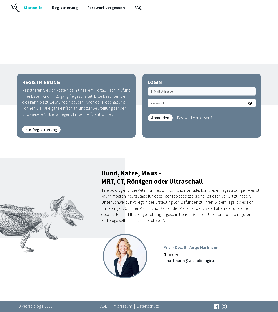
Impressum (122, 306)
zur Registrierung (41, 129)
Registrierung (65, 7)
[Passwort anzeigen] (250, 103)
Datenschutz (148, 306)
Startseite (33, 7)
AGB (104, 306)
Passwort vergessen (106, 7)
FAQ (138, 7)
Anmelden (160, 117)
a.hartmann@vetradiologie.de (191, 260)
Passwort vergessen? (194, 117)
